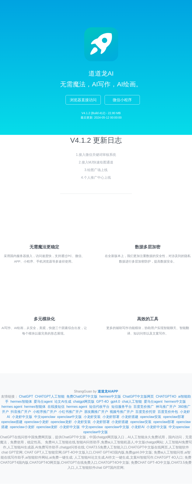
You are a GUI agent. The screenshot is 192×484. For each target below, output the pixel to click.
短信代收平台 (99, 407)
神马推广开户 (166, 407)
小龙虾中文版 (22, 417)
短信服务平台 (121, 407)
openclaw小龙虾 (36, 422)
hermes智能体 (21, 402)
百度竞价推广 (143, 407)
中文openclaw (44, 417)
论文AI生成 (62, 402)
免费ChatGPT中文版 (82, 396)
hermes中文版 (110, 396)
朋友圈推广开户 (96, 412)
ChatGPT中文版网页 (138, 396)
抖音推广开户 (21, 412)
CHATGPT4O (166, 396)
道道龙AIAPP (108, 391)
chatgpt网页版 (83, 402)
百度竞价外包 (168, 412)
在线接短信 (56, 407)
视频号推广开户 (121, 412)
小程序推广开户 (45, 412)
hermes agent (11, 407)
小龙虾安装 (92, 417)
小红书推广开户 (70, 412)
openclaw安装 (150, 417)
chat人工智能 (132, 402)
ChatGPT (26, 396)
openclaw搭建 (11, 422)
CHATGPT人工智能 (49, 396)
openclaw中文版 (69, 417)
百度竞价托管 (145, 412)
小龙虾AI (137, 427)
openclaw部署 (173, 417)
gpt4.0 (115, 402)
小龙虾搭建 (129, 417)
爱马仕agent (43, 402)
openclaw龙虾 (61, 422)
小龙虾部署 (110, 417)
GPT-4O (102, 402)
